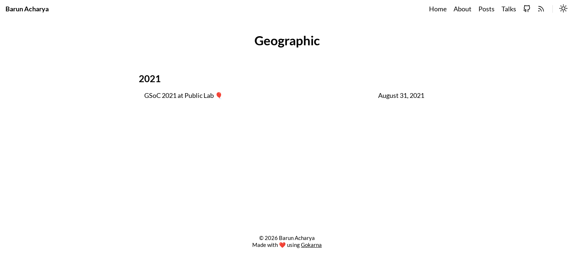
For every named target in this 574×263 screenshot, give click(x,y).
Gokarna (311, 244)
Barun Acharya (27, 9)
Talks (509, 9)
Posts (486, 9)
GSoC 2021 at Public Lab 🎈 (183, 95)
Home (438, 9)
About (462, 9)
